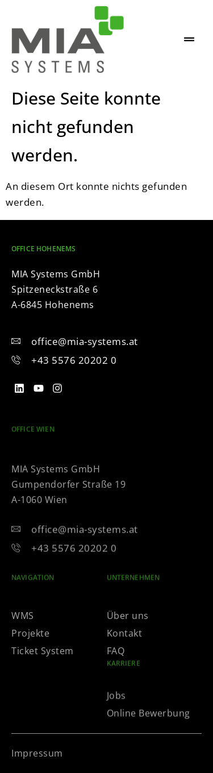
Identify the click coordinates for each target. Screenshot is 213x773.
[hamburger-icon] (189, 40)
